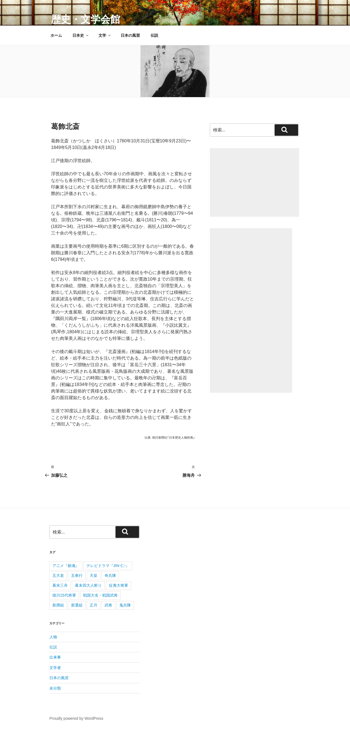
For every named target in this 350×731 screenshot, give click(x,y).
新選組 (77, 605)
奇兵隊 (110, 575)
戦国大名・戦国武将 (100, 595)
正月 (93, 605)
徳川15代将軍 (64, 595)
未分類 (55, 688)
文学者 (55, 667)
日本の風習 (130, 35)
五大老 (58, 575)
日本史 (80, 35)
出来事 (55, 657)
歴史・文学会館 (85, 19)
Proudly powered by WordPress (76, 718)
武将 (108, 605)
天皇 (93, 575)
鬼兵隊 (125, 605)
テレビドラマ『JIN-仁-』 (107, 565)
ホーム (56, 35)
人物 (53, 637)
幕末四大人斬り (88, 585)
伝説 (154, 35)
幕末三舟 (60, 585)
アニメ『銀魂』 (65, 565)
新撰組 (58, 605)
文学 (104, 35)
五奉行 (77, 575)
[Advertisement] (254, 182)
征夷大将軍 (118, 585)
